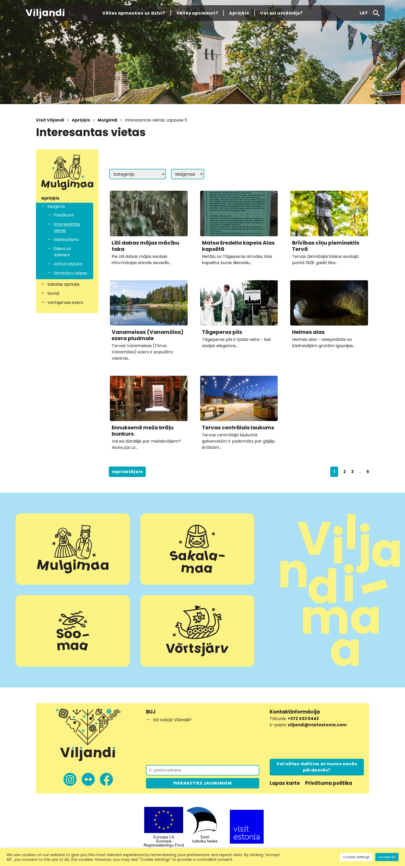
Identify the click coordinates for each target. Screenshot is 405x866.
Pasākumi (63, 215)
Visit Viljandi (50, 120)
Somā (53, 293)
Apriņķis (81, 120)
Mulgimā (107, 120)
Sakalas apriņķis (63, 284)
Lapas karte (285, 783)
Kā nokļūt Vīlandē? (172, 720)
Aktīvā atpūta (68, 264)
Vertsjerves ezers (65, 302)
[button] (363, 13)
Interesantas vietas (67, 227)
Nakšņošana (66, 240)
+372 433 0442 (303, 719)
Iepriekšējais (127, 472)
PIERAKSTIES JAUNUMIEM (202, 783)
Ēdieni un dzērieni (62, 252)
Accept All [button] (386, 857)
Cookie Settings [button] (356, 857)
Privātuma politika (328, 783)
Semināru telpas (70, 273)
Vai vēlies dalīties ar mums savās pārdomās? (316, 767)
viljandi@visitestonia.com (317, 725)
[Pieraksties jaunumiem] (202, 770)
